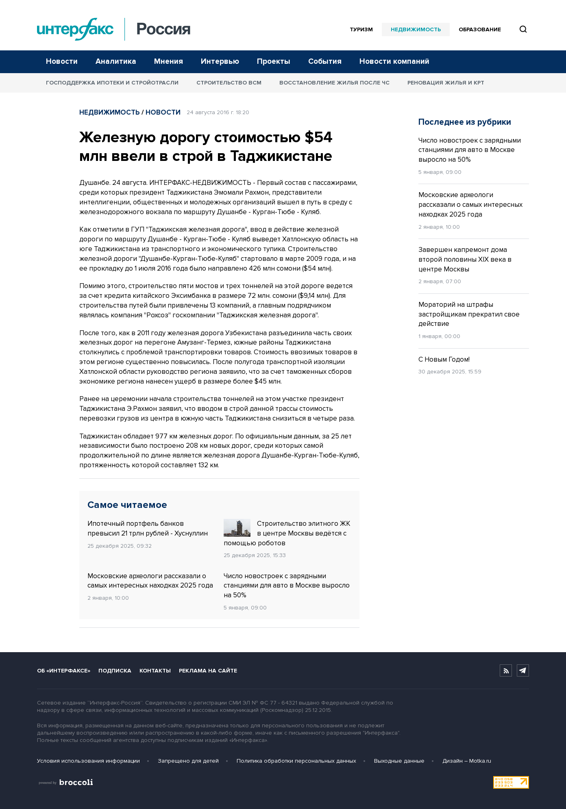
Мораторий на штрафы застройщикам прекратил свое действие (469, 314)
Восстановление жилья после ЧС (334, 82)
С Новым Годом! (444, 359)
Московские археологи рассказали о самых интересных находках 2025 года (150, 581)
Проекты (273, 61)
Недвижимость (416, 29)
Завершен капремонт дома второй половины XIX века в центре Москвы (465, 259)
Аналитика (116, 61)
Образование (480, 29)
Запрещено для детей (188, 760)
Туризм (361, 29)
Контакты (155, 670)
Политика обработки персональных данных (296, 760)
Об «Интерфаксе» (63, 670)
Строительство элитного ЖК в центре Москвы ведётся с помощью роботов (287, 533)
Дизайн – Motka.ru (466, 760)
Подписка (114, 670)
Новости (62, 61)
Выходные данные (399, 760)
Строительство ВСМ (228, 82)
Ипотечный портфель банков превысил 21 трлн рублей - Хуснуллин (147, 528)
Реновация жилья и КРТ (445, 82)
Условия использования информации (88, 760)
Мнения (168, 61)
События (325, 61)
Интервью (220, 61)
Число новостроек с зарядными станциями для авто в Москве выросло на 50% (287, 586)
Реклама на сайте (208, 670)
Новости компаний (394, 61)
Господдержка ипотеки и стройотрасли (112, 82)
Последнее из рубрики (464, 122)
